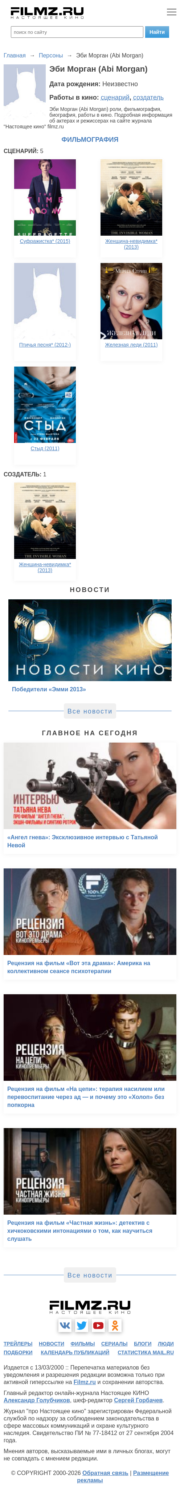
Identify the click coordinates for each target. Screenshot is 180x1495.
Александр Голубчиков (37, 1400)
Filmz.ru (85, 1382)
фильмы (83, 1344)
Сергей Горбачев (138, 1400)
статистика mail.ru (146, 1352)
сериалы (114, 1344)
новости (51, 1344)
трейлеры (18, 1344)
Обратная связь (105, 1473)
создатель (148, 97)
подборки (18, 1352)
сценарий (115, 97)
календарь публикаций (75, 1352)
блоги (142, 1344)
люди (166, 1344)
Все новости (90, 711)
